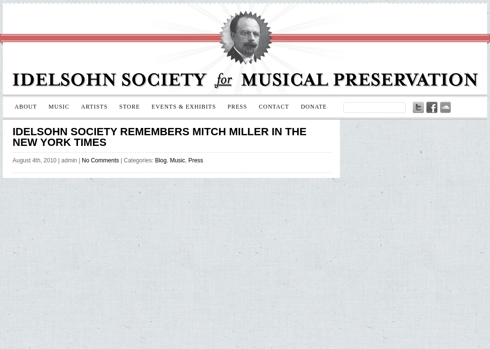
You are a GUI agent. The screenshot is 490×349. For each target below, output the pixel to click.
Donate (314, 106)
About (26, 106)
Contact (274, 106)
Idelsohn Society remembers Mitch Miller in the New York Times (159, 137)
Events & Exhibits (184, 106)
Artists (94, 106)
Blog (161, 160)
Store (129, 106)
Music (58, 106)
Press (237, 106)
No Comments (100, 160)
